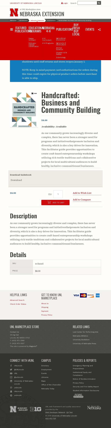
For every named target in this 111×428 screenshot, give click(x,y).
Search (73, 3)
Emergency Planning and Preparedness (83, 367)
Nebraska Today (47, 389)
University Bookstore (81, 340)
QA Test (69, 412)
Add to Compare (82, 199)
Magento (32, 346)
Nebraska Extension (42, 14)
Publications (51, 20)
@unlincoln (18, 377)
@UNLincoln (19, 369)
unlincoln (18, 387)
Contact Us (14, 332)
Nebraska (13, 20)
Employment (46, 370)
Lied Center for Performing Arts (85, 332)
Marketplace (23, 20)
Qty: (50, 194)
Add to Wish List (82, 192)
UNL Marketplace (29, 9)
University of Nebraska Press (84, 344)
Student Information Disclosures (86, 391)
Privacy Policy (46, 315)
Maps (43, 381)
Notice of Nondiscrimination (84, 379)
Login (64, 3)
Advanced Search (17, 300)
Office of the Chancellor (51, 385)
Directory (45, 366)
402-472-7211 (50, 419)
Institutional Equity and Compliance (82, 373)
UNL (15, 373)
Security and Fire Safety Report (86, 387)
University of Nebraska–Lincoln (25, 3)
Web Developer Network (55, 412)
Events (44, 373)
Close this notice (97, 49)
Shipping (44, 307)
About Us (45, 304)
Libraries (44, 377)
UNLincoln (18, 365)
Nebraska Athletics (80, 336)
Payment (44, 311)
